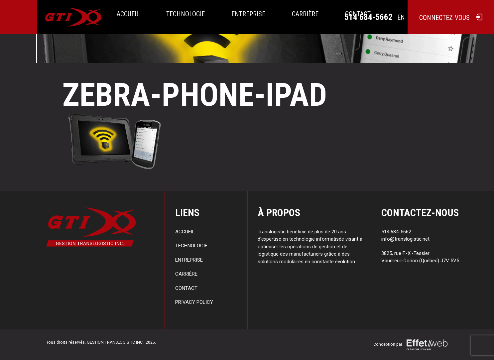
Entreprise (248, 14)
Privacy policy (194, 302)
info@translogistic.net (405, 239)
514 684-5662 (368, 17)
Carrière (305, 14)
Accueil (128, 14)
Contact (186, 288)
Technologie (185, 14)
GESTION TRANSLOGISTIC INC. (115, 342)
